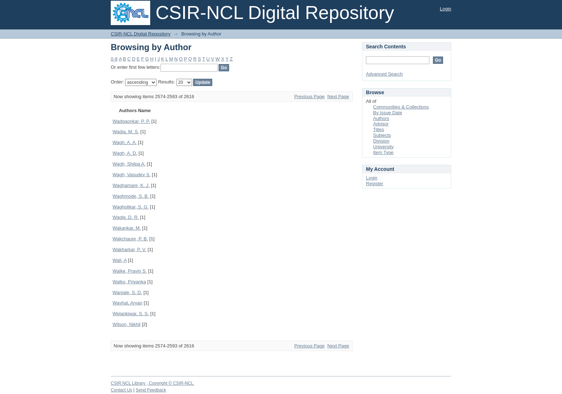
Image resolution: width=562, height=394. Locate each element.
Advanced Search (384, 74)
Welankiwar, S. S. (131, 313)
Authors (381, 118)
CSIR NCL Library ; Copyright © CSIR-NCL (153, 383)
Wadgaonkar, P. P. (131, 121)
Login (445, 8)
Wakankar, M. (127, 228)
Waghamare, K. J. (131, 185)
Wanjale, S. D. (127, 292)
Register (374, 183)
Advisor (381, 123)
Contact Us (121, 390)
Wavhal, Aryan (127, 303)
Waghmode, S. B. (131, 196)
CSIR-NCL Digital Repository (140, 34)
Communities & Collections (401, 107)
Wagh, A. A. (125, 142)
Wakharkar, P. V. (129, 249)
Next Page (338, 96)
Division (381, 141)
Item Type (383, 152)
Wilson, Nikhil (126, 324)
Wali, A (120, 260)
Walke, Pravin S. (130, 271)
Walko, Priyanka (129, 281)
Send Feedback (151, 390)
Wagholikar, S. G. (131, 207)
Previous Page (309, 96)
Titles (378, 129)
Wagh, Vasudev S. (132, 174)
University (383, 146)
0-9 (114, 59)
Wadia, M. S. (126, 131)
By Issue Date (387, 112)
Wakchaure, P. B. (130, 238)
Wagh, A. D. (125, 153)
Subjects (382, 135)
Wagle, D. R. (126, 217)
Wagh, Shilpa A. (129, 164)
